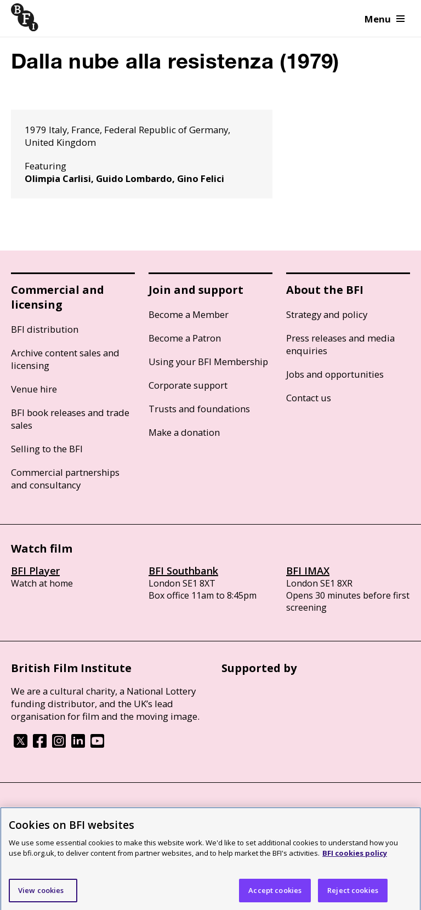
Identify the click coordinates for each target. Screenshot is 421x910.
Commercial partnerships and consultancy (65, 478)
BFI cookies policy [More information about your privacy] (354, 856)
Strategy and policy (326, 314)
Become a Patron (185, 338)
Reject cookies (352, 893)
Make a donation (184, 432)
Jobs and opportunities (335, 374)
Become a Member (189, 314)
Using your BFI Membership (208, 361)
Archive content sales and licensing (65, 359)
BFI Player (35, 570)
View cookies (41, 893)
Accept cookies (274, 893)
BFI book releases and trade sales (70, 418)
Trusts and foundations (199, 408)
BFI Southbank (183, 570)
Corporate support (188, 385)
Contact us (308, 397)
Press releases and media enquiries (340, 344)
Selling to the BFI (47, 448)
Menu (385, 19)
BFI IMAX (307, 570)
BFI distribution (44, 329)
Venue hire (34, 389)
